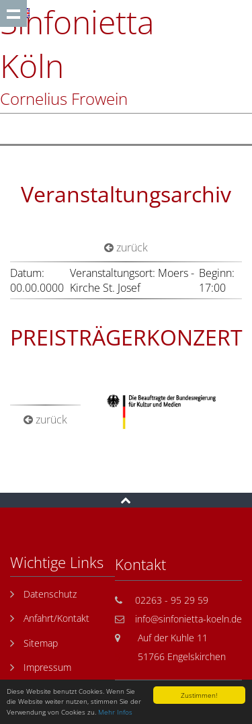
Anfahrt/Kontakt (56, 618)
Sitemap (41, 643)
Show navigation (13, 13)
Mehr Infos (115, 712)
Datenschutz (50, 594)
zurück (126, 247)
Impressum (47, 667)
